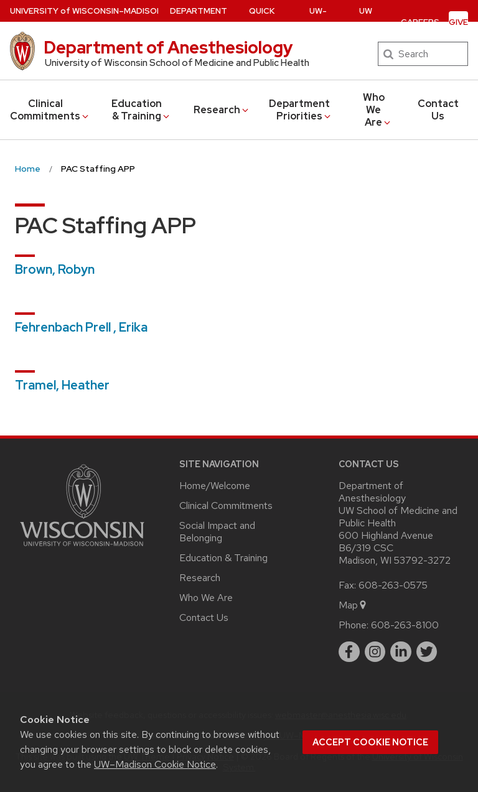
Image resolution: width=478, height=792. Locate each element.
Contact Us (438, 110)
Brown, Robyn (55, 269)
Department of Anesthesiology (168, 47)
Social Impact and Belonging (217, 531)
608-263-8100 (405, 624)
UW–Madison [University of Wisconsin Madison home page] (86, 11)
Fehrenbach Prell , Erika (81, 327)
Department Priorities (300, 110)
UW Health (366, 22)
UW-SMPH (318, 22)
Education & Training (141, 110)
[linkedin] (400, 652)
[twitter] (427, 652)
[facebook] (349, 652)
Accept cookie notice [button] (370, 742)
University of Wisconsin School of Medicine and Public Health (177, 63)
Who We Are (378, 110)
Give (458, 22)
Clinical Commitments (50, 110)
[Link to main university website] (82, 548)
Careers (420, 22)
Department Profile (198, 22)
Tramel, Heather (62, 385)
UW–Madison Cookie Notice (155, 764)
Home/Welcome (214, 485)
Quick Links (266, 22)
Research (222, 109)
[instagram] (375, 652)
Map (353, 605)
